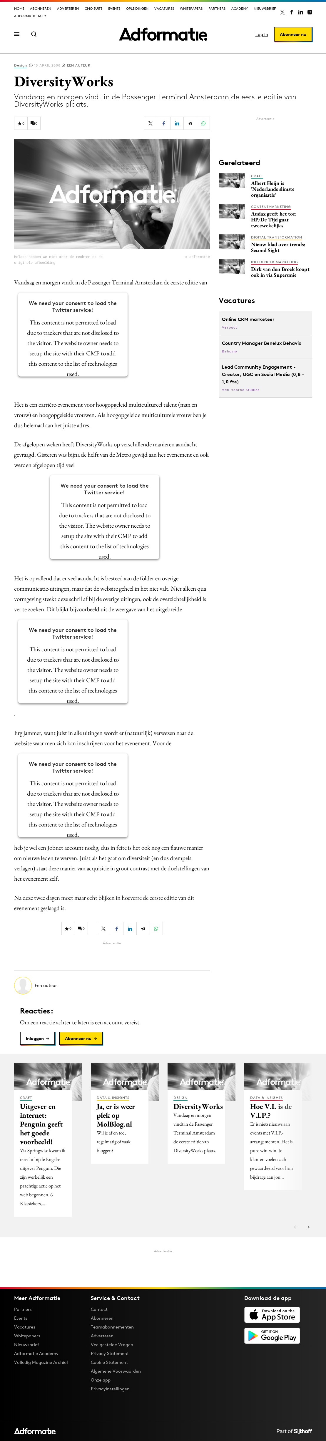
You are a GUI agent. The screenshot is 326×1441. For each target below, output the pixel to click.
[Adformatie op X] (282, 12)
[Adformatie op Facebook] (291, 12)
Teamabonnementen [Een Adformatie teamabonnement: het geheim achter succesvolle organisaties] (112, 1327)
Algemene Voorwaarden (116, 1371)
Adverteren (68, 8)
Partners (216, 8)
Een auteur (79, 65)
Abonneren (40, 8)
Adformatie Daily (30, 16)
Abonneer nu (293, 34)
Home (19, 8)
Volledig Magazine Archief (41, 1362)
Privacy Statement (110, 1353)
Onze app (101, 1380)
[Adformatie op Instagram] (309, 12)
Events (114, 8)
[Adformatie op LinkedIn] (300, 12)
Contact (99, 1309)
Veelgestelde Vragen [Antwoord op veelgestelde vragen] (112, 1344)
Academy (239, 8)
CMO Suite (93, 8)
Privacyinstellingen (110, 1389)
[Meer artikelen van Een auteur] (112, 985)
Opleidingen (137, 8)
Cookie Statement (109, 1362)
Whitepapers (191, 8)
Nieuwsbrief (265, 8)
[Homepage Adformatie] (163, 34)
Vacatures (164, 8)
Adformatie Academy (36, 1353)
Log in (261, 34)
